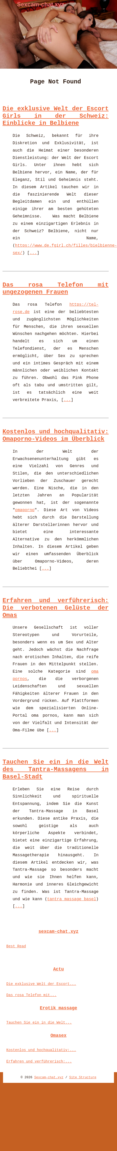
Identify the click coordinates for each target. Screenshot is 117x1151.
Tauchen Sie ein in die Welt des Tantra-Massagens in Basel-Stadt (56, 769)
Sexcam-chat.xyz (48, 1077)
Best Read (16, 946)
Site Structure (83, 1077)
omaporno (25, 510)
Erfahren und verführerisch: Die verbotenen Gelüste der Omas (56, 608)
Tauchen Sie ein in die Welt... (39, 1023)
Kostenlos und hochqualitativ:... (41, 1050)
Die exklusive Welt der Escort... (41, 984)
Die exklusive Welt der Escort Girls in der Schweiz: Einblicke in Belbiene (56, 116)
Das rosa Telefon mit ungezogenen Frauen (56, 289)
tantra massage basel (71, 899)
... (33, 253)
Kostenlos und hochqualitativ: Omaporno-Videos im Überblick (56, 435)
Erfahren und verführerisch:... (39, 1061)
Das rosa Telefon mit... (31, 995)
